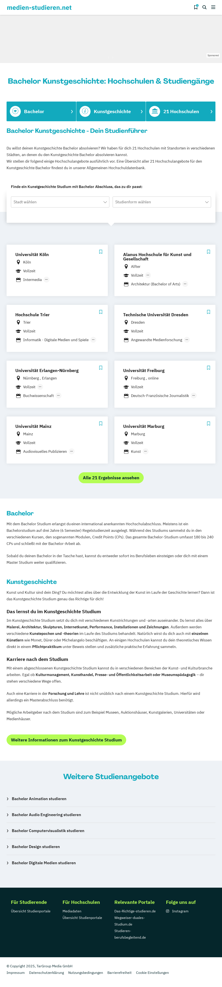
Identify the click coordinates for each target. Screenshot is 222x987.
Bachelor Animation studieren (39, 798)
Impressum (16, 972)
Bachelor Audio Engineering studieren (46, 814)
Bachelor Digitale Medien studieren (44, 862)
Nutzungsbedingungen (85, 972)
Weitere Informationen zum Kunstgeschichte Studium (66, 740)
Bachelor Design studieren (36, 846)
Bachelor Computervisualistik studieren (48, 830)
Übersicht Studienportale (31, 911)
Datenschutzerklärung (46, 972)
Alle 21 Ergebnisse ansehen (111, 478)
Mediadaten (72, 911)
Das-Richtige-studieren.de (135, 911)
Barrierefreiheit (119, 972)
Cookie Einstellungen (152, 972)
